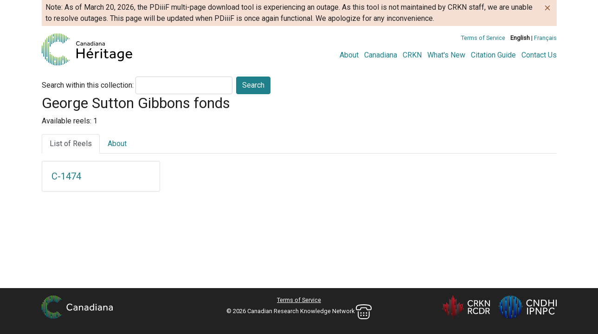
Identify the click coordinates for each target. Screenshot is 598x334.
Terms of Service (483, 37)
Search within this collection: (88, 85)
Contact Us (539, 55)
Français (545, 37)
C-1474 (66, 176)
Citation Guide (493, 55)
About (349, 55)
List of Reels (71, 143)
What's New (446, 55)
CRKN (412, 55)
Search (253, 85)
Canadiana (380, 55)
